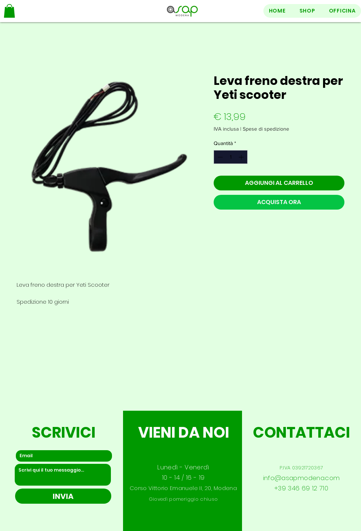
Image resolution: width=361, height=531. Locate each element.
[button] (9, 11)
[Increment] (241, 157)
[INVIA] (63, 496)
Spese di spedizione (266, 129)
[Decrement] (219, 157)
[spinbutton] (230, 157)
